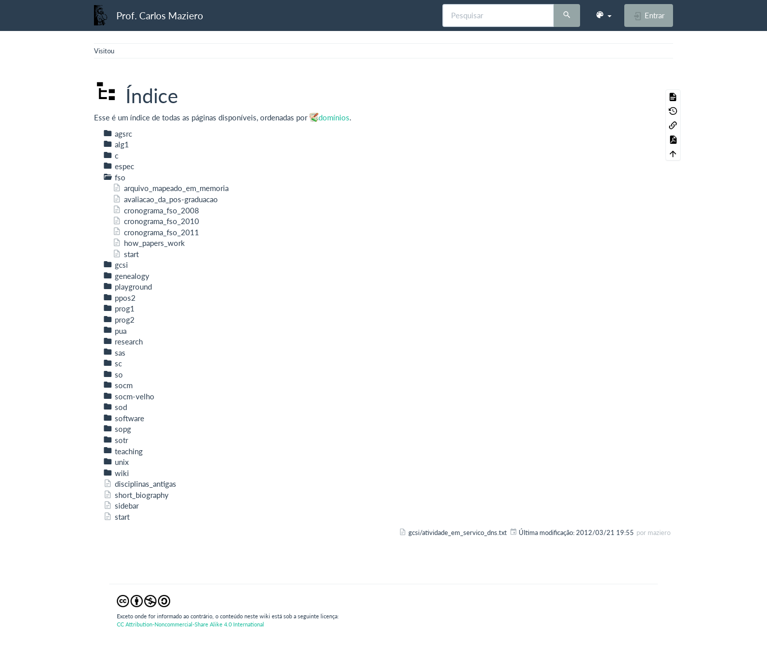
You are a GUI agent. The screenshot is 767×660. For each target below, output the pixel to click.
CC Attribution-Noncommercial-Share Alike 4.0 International (190, 624)
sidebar (121, 505)
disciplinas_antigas (139, 483)
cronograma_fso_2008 (155, 210)
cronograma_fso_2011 (155, 232)
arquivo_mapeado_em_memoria (170, 188)
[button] (603, 15)
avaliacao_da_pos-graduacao (165, 199)
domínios (333, 117)
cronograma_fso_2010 (155, 221)
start (125, 254)
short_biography (136, 494)
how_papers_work (148, 242)
